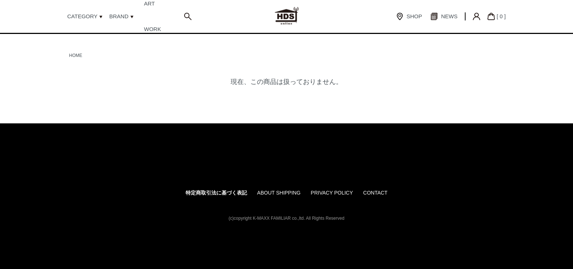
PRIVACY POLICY (332, 193)
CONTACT (375, 193)
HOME (75, 55)
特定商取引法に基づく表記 (216, 193)
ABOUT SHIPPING (279, 193)
